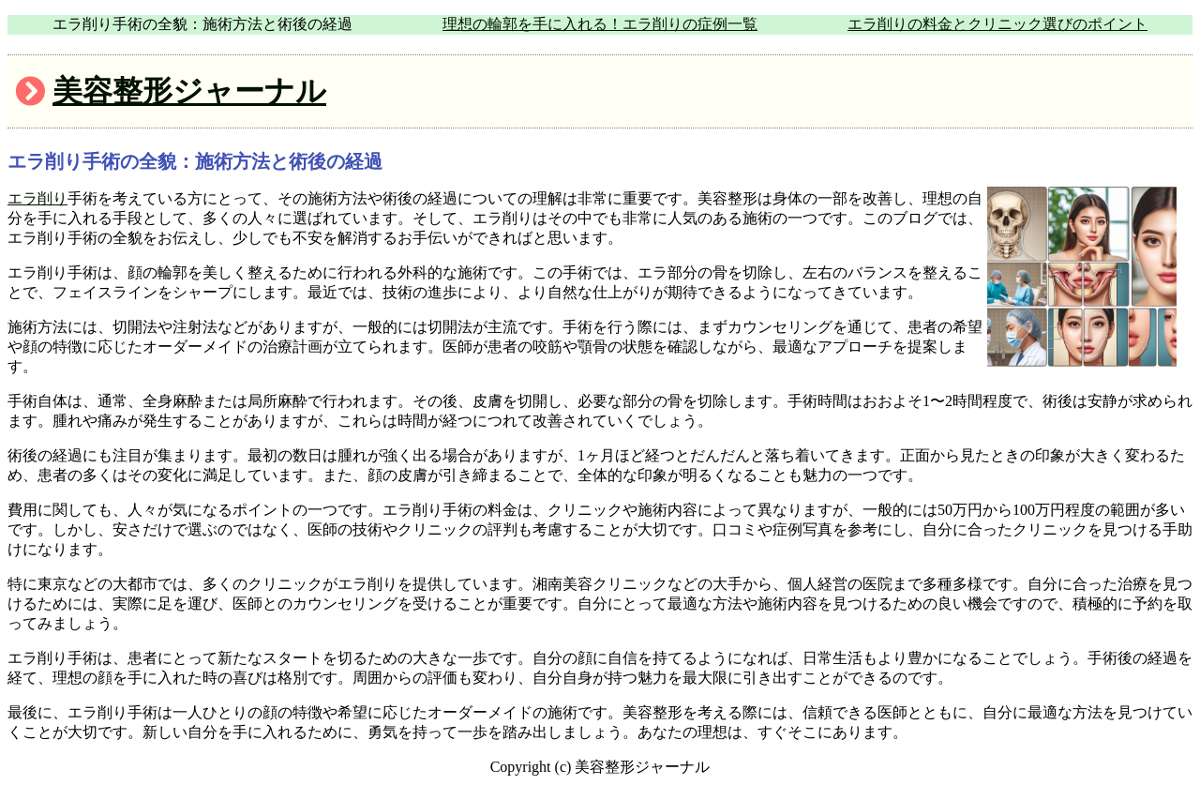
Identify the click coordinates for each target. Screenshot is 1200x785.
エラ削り (38, 198)
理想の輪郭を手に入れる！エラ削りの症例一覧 (600, 24)
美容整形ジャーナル (189, 91)
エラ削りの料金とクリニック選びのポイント (998, 24)
